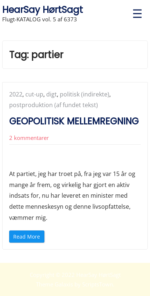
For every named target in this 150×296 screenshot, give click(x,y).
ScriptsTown (97, 284)
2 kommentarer (29, 137)
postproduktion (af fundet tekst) (53, 105)
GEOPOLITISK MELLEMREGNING (74, 121)
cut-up (34, 94)
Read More (28, 238)
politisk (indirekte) (84, 94)
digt (51, 94)
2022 (15, 94)
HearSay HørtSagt (42, 9)
